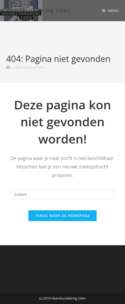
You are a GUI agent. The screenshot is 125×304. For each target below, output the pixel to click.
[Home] (8, 67)
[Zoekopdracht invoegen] (62, 194)
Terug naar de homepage (62, 215)
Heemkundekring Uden (38, 11)
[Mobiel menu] (110, 10)
